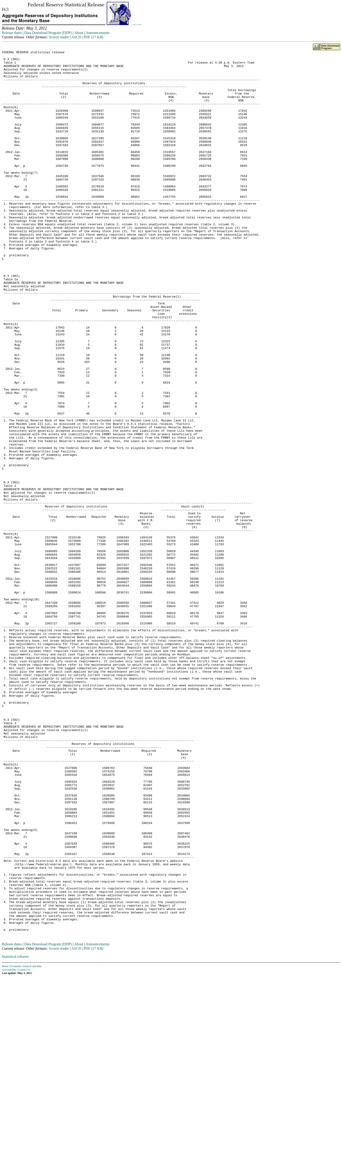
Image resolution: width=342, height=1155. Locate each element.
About (78, 33)
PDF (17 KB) (93, 37)
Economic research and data (26, 1143)
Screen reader (59, 37)
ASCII (76, 37)
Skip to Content (137, 24)
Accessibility (9, 1146)
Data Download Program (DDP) (48, 33)
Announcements (97, 33)
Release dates (12, 33)
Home (5, 1143)
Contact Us (24, 1146)
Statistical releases (15, 1133)
